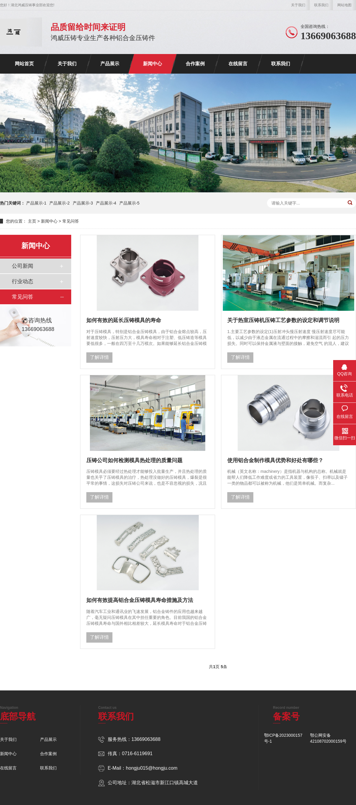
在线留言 (237, 63)
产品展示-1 (36, 203)
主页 (32, 221)
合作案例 (195, 63)
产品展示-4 (106, 203)
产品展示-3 (83, 203)
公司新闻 (22, 266)
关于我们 (298, 5)
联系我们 (321, 5)
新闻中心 (152, 63)
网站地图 (344, 5)
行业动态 (22, 281)
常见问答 (70, 221)
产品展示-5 (129, 203)
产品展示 (109, 63)
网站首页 (24, 63)
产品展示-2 (59, 203)
